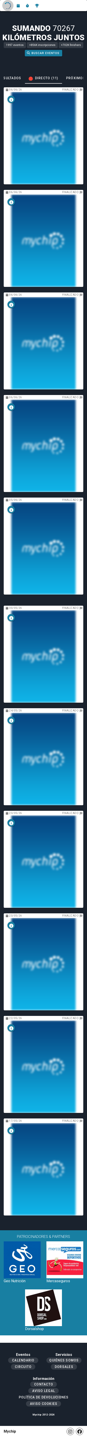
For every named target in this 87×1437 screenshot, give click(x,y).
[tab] (43, 78)
